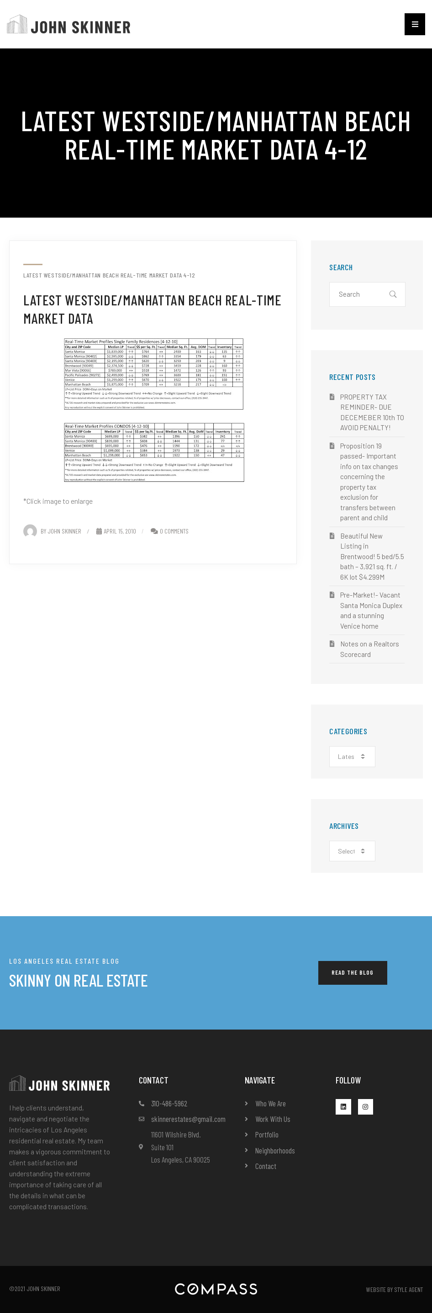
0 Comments (174, 531)
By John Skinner (52, 531)
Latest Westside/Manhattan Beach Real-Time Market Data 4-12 (109, 275)
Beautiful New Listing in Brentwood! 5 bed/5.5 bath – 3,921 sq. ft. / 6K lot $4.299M (372, 556)
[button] (415, 24)
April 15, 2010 (116, 531)
